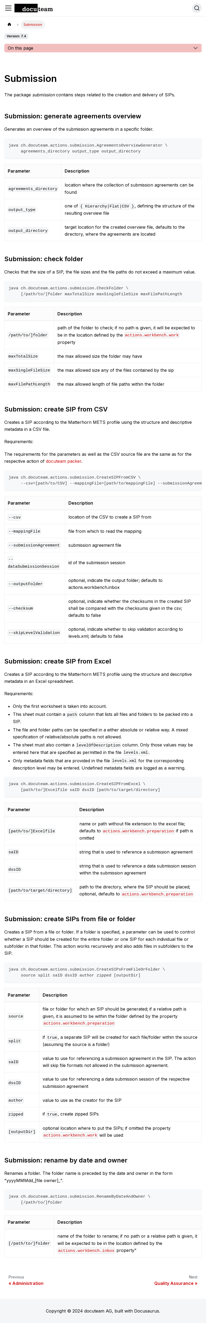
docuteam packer (63, 461)
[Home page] (9, 24)
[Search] (197, 8)
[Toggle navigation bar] (8, 8)
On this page (20, 48)
